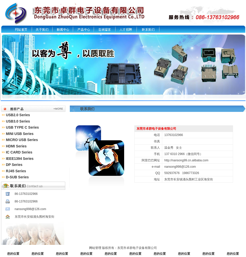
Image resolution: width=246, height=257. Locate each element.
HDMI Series (16, 146)
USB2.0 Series (18, 115)
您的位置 (13, 253)
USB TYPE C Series (22, 127)
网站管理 (95, 248)
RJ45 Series (16, 171)
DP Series (14, 165)
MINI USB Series (20, 134)
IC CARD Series (19, 152)
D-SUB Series (17, 177)
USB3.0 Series (18, 121)
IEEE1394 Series (20, 159)
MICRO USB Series (22, 140)
